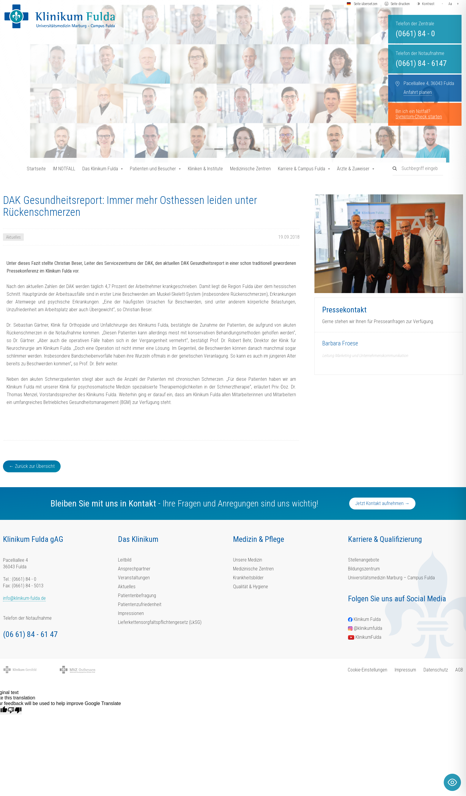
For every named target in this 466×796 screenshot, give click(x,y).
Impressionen (131, 613)
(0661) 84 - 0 (415, 33)
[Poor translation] (14, 710)
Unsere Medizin (247, 560)
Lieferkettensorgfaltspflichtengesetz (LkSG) (159, 622)
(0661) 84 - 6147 (421, 63)
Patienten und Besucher (153, 169)
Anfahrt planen (418, 92)
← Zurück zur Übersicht (32, 466)
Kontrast (428, 4)
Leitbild (124, 560)
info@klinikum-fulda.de (24, 598)
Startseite (36, 169)
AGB (459, 670)
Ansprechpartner (134, 569)
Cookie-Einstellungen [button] (367, 670)
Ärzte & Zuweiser (353, 169)
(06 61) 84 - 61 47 (30, 634)
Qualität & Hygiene (250, 586)
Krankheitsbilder (248, 578)
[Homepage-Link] (59, 16)
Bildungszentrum (364, 569)
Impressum (405, 670)
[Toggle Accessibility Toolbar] (452, 782)
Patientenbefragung (137, 595)
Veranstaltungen (134, 578)
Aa (450, 4)
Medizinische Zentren (250, 169)
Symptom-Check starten (419, 116)
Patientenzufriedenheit (139, 604)
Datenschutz (436, 670)
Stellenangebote (363, 560)
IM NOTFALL (64, 169)
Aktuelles (127, 586)
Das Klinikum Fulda (100, 169)
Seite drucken (400, 4)
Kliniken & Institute (205, 169)
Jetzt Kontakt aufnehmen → (382, 503)
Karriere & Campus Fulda (301, 169)
